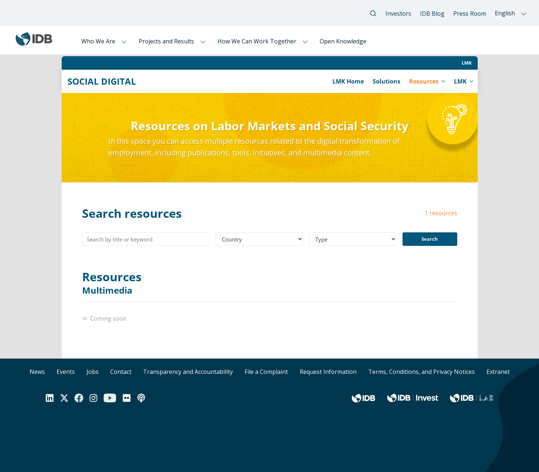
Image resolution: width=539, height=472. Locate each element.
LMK (467, 62)
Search (429, 239)
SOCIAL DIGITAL (102, 81)
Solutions (386, 81)
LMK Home (348, 81)
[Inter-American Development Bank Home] (34, 42)
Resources (424, 81)
